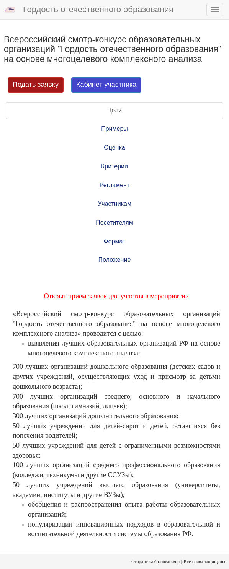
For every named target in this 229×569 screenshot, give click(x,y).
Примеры (114, 129)
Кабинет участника (106, 84)
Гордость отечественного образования (88, 10)
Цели (114, 110)
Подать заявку (36, 84)
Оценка (114, 147)
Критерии (114, 166)
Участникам (114, 204)
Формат (115, 241)
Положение (114, 259)
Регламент (115, 185)
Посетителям (114, 222)
